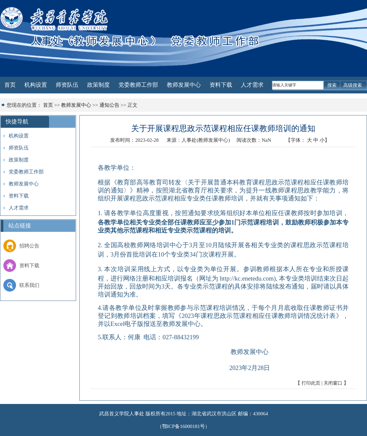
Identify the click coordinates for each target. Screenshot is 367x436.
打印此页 (311, 383)
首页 (10, 85)
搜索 (332, 85)
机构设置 (35, 85)
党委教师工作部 (138, 85)
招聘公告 (21, 246)
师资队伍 (67, 85)
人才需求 (252, 85)
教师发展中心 (184, 85)
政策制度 (98, 85)
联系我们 (21, 285)
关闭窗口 (333, 383)
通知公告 (109, 105)
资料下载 (221, 85)
